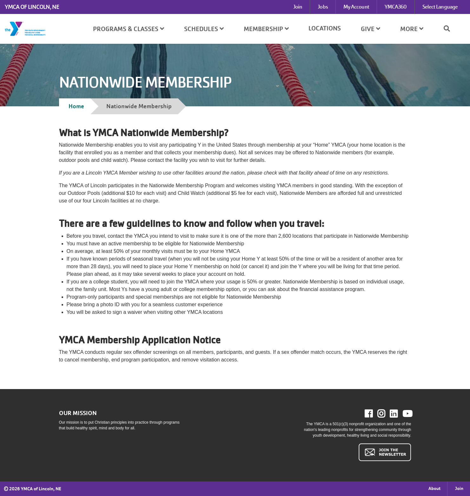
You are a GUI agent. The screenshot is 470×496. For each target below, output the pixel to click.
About (434, 488)
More (411, 29)
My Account (356, 6)
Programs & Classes (128, 29)
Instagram (385, 413)
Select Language (440, 6)
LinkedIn (398, 413)
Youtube (406, 413)
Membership (266, 29)
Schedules (204, 29)
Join (297, 6)
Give (370, 29)
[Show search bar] (449, 28)
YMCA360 (396, 6)
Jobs (323, 6)
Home (76, 106)
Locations (324, 28)
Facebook (373, 413)
